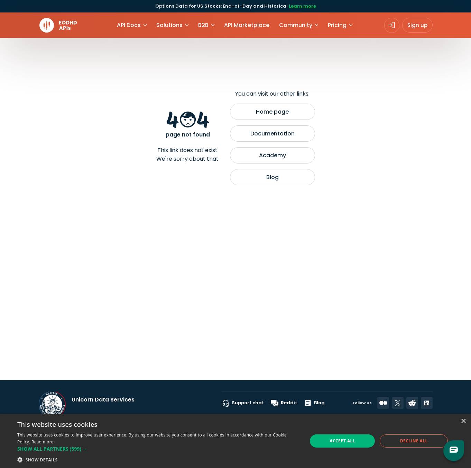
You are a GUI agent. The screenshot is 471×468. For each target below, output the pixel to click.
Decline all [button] (414, 441)
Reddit (284, 403)
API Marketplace (246, 25)
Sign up (417, 25)
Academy (272, 155)
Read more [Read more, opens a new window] (42, 442)
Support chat (243, 403)
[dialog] (235, 441)
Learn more (302, 6)
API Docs (129, 25)
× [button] (463, 421)
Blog (272, 177)
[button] (158, 448)
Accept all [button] (342, 441)
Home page (272, 112)
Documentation (272, 134)
